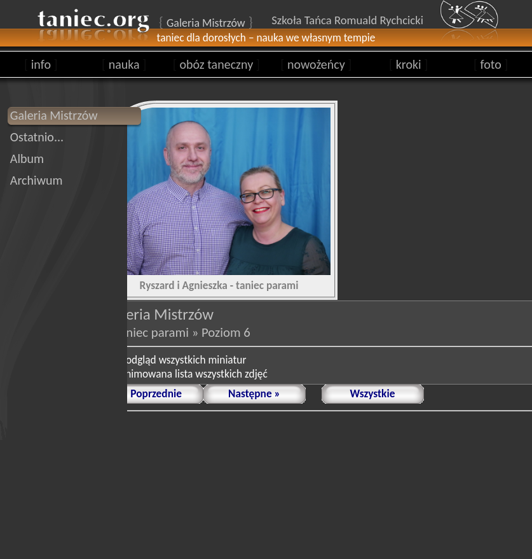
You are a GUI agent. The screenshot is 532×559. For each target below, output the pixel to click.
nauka (124, 64)
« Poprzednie (152, 393)
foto (491, 64)
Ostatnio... (37, 137)
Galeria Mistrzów (54, 115)
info (41, 64)
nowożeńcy (315, 64)
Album (27, 158)
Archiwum (36, 180)
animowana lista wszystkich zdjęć (194, 374)
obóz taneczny (216, 64)
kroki (408, 64)
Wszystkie (372, 393)
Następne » (254, 393)
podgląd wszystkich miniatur (183, 360)
